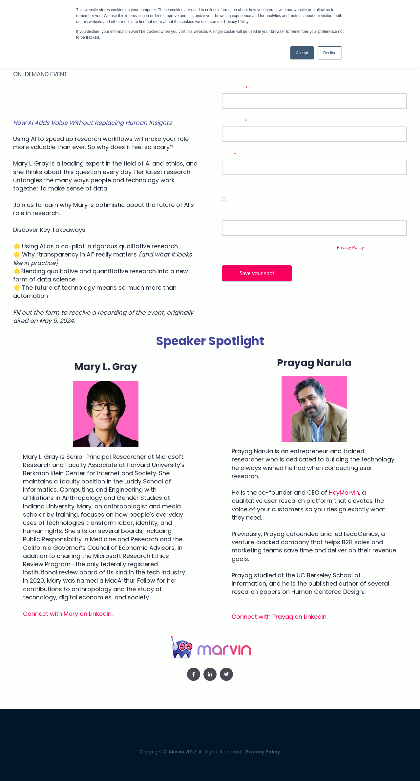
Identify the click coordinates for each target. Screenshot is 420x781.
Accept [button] (302, 53)
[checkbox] (314, 199)
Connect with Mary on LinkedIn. (68, 614)
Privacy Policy (350, 247)
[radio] (314, 199)
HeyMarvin (344, 492)
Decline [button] (329, 53)
